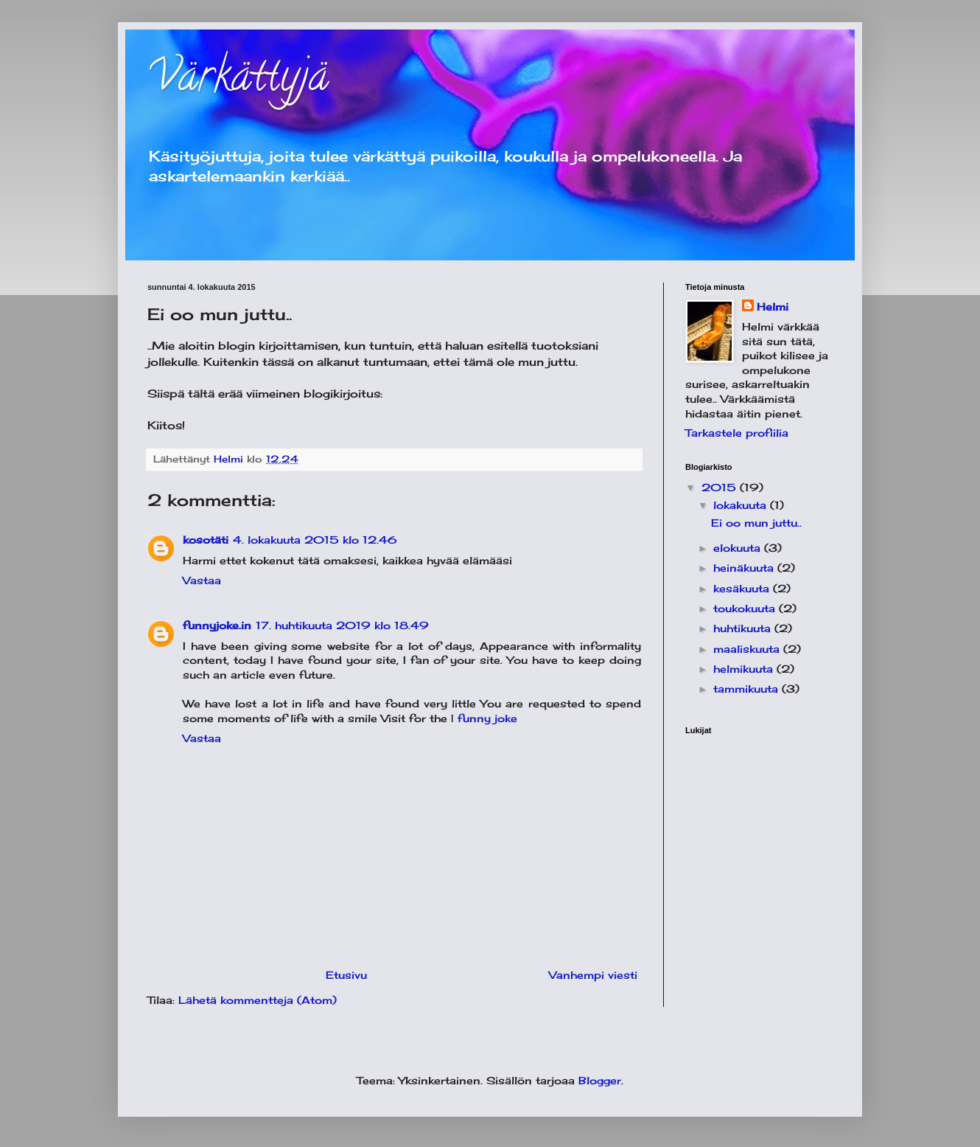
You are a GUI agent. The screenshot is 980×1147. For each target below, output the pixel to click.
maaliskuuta (748, 648)
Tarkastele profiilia (736, 432)
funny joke (487, 718)
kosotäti (205, 539)
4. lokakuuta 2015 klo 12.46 (315, 539)
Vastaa (202, 580)
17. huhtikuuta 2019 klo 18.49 (342, 625)
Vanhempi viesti (593, 974)
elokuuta (738, 547)
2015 (720, 487)
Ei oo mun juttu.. (756, 522)
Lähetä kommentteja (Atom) (257, 1000)
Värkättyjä (238, 80)
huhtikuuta (743, 628)
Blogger (599, 1080)
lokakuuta (741, 505)
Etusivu (346, 974)
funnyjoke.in (217, 625)
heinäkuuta (745, 567)
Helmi (772, 306)
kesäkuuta (743, 588)
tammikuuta (747, 688)
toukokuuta (746, 608)
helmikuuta (745, 668)
